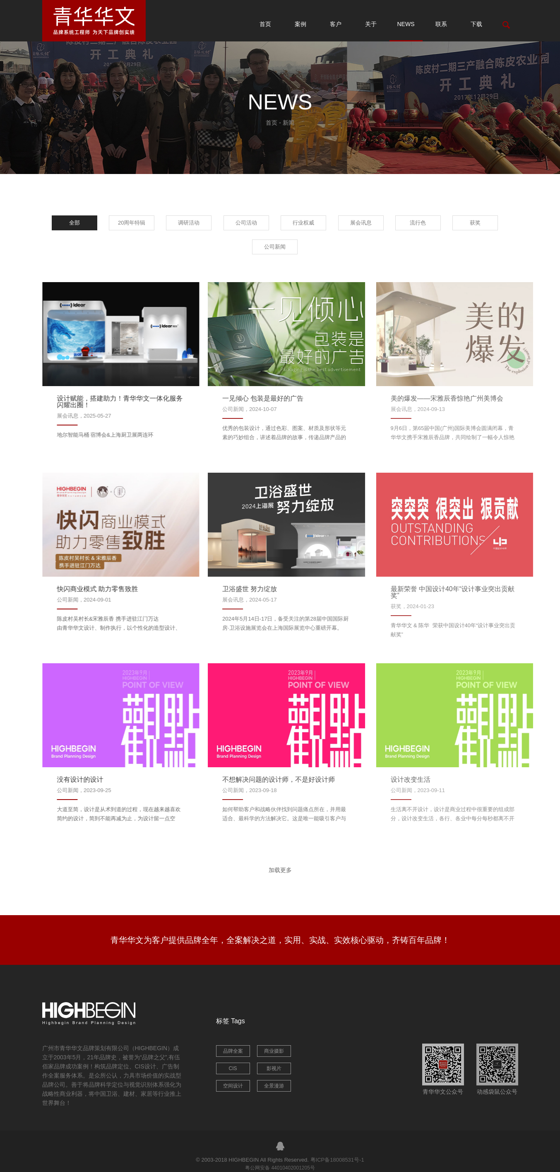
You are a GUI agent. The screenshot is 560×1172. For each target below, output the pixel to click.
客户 (335, 24)
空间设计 (233, 1086)
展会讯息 (361, 223)
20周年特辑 (131, 223)
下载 (476, 24)
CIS (232, 1068)
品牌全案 (233, 1051)
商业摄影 (274, 1051)
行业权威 (303, 223)
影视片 (274, 1068)
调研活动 (188, 223)
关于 (371, 24)
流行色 (418, 223)
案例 (300, 24)
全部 (74, 223)
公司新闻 (275, 247)
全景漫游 (274, 1086)
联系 (441, 24)
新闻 (288, 122)
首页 (265, 24)
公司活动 (246, 223)
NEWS (406, 24)
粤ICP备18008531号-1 (337, 1160)
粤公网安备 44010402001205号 (280, 1168)
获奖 (475, 223)
